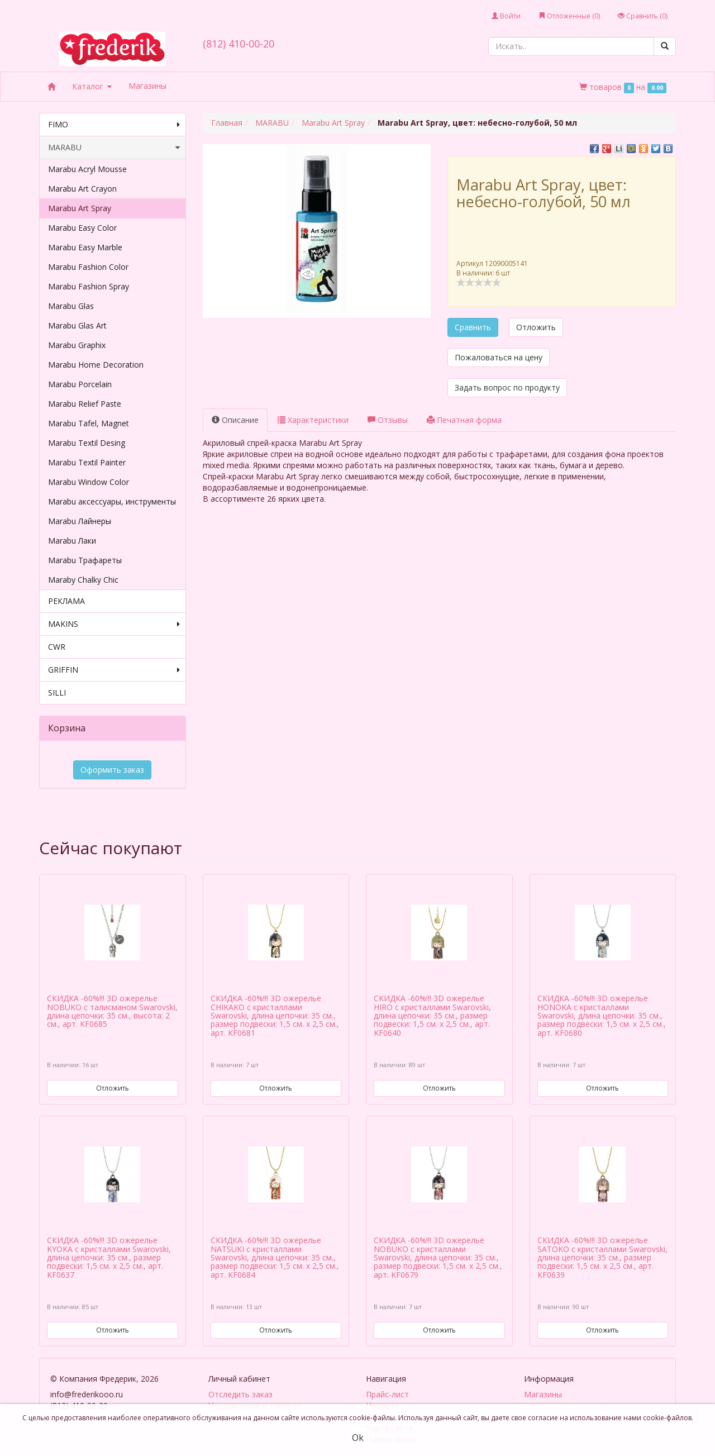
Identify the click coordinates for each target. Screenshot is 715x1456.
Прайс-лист (387, 1374)
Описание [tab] (235, 420)
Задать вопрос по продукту (507, 387)
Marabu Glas (71, 306)
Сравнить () (643, 16)
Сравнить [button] (473, 327)
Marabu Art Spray (79, 208)
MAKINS (114, 624)
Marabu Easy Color (82, 227)
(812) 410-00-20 (238, 43)
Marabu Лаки (72, 540)
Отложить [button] (536, 327)
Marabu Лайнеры (79, 521)
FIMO (114, 124)
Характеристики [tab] (313, 420)
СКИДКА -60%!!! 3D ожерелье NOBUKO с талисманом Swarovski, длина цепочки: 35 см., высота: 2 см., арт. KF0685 (112, 992)
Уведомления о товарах (254, 1386)
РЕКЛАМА (66, 601)
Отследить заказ (240, 1374)
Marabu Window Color (88, 482)
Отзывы (381, 1397)
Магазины (147, 85)
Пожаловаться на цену (498, 357)
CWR (56, 646)
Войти (506, 16)
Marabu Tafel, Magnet (88, 423)
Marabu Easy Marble (85, 247)
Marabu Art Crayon (82, 188)
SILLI (57, 692)
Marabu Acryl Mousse (87, 169)
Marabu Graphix (77, 345)
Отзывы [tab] (388, 420)
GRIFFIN (114, 669)
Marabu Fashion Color (88, 266)
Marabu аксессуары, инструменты (112, 501)
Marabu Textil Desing (86, 442)
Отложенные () (569, 16)
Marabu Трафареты (85, 560)
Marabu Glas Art (77, 325)
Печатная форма (464, 420)
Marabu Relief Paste (84, 403)
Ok (358, 1437)
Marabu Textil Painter (87, 462)
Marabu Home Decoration (96, 364)
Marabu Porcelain (80, 384)
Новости (382, 1386)
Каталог (92, 86)
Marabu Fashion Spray (88, 286)
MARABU (114, 147)
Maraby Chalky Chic (83, 579)
